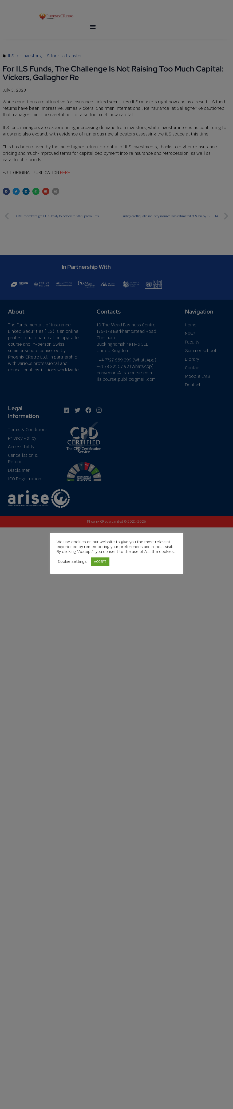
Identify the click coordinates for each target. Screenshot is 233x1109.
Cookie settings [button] (72, 561)
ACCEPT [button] (100, 561)
